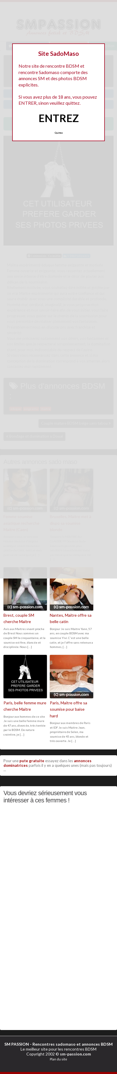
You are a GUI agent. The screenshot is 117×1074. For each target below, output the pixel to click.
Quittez (58, 132)
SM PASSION (16, 1044)
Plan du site (58, 1059)
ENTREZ (59, 118)
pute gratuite (31, 760)
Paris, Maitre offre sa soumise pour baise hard (68, 709)
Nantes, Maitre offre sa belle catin (71, 618)
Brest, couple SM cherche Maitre (18, 618)
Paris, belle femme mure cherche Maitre (24, 706)
